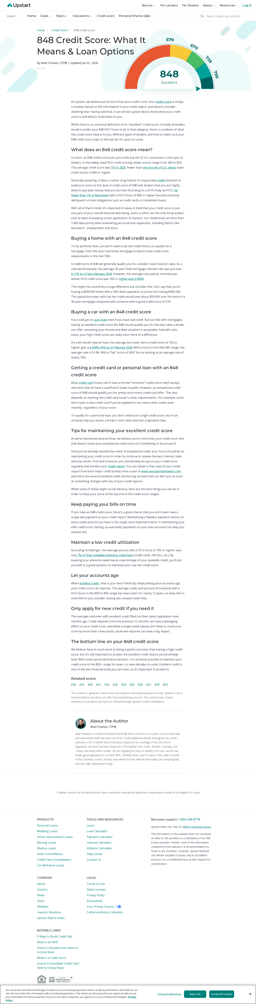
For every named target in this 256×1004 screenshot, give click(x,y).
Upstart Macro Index (51, 918)
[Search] (226, 16)
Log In (247, 5)
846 (140, 685)
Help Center (95, 854)
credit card (86, 383)
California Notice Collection (105, 912)
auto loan (100, 320)
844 (123, 685)
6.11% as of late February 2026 (91, 274)
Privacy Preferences (169, 994)
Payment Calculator (100, 837)
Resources (229, 5)
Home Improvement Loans (55, 837)
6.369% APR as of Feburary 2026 (111, 347)
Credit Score (59, 30)
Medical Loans (46, 848)
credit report (116, 466)
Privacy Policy (96, 895)
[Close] (250, 994)
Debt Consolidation (50, 854)
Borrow (149, 5)
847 (148, 685)
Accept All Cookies (221, 994)
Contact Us (94, 860)
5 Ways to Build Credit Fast (54, 936)
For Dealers (190, 5)
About (209, 5)
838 (73, 685)
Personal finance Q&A (134, 16)
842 (107, 685)
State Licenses (96, 889)
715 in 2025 (118, 167)
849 (157, 685)
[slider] (197, 88)
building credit (89, 583)
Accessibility (95, 901)
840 (90, 685)
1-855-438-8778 (189, 819)
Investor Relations (49, 912)
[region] (128, 994)
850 (165, 685)
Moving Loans (46, 842)
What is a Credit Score (51, 958)
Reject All (195, 994)
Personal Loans (47, 825)
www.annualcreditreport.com (161, 471)
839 (81, 685)
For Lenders (169, 5)
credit (161, 180)
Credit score (105, 16)
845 (132, 685)
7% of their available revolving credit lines (105, 555)
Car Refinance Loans (50, 865)
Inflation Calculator (99, 848)
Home (31, 16)
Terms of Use (96, 884)
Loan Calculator (97, 831)
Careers (42, 889)
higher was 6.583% (131, 279)
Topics (62, 16)
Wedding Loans (47, 831)
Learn (11, 16)
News (40, 895)
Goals (46, 16)
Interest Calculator (99, 842)
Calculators (83, 16)
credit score (163, 102)
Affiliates (43, 907)
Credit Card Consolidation (54, 860)
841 (98, 685)
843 (115, 685)
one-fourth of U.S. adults (160, 167)
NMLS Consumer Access (197, 826)
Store (40, 901)
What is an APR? (47, 942)
